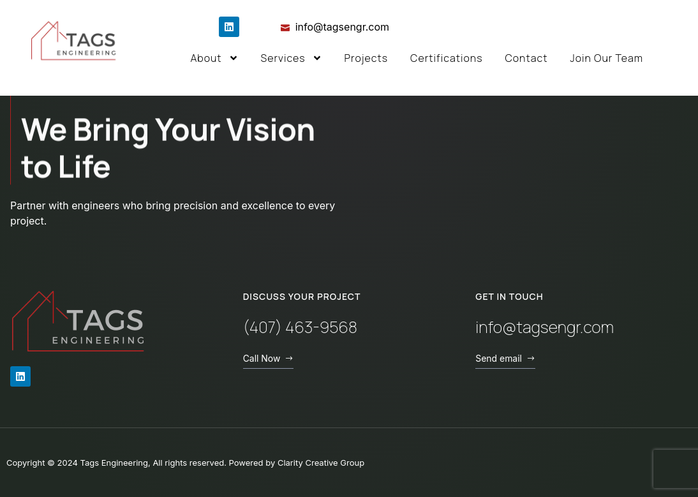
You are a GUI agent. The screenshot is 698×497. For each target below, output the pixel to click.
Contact (526, 58)
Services (291, 58)
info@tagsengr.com (544, 327)
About (214, 58)
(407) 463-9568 (300, 327)
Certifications (446, 58)
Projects (367, 58)
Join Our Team (606, 58)
